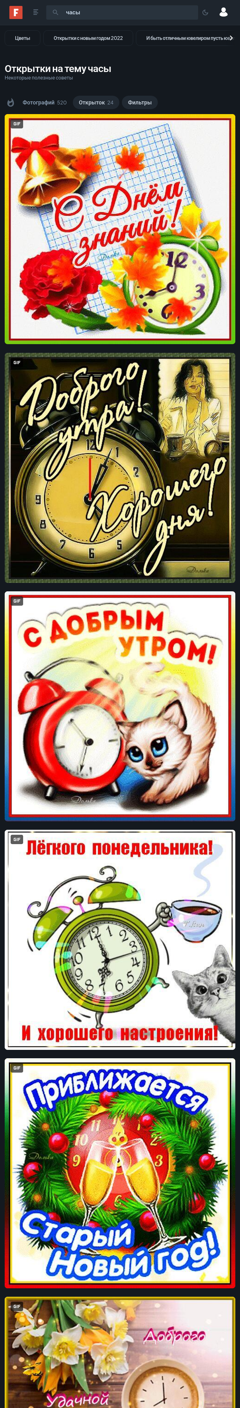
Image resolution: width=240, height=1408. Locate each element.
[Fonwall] (15, 17)
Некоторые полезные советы (39, 77)
